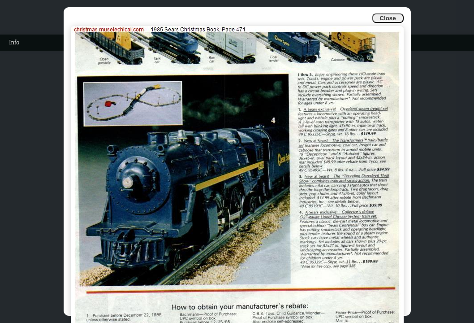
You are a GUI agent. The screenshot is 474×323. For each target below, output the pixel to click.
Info (14, 42)
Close (387, 18)
